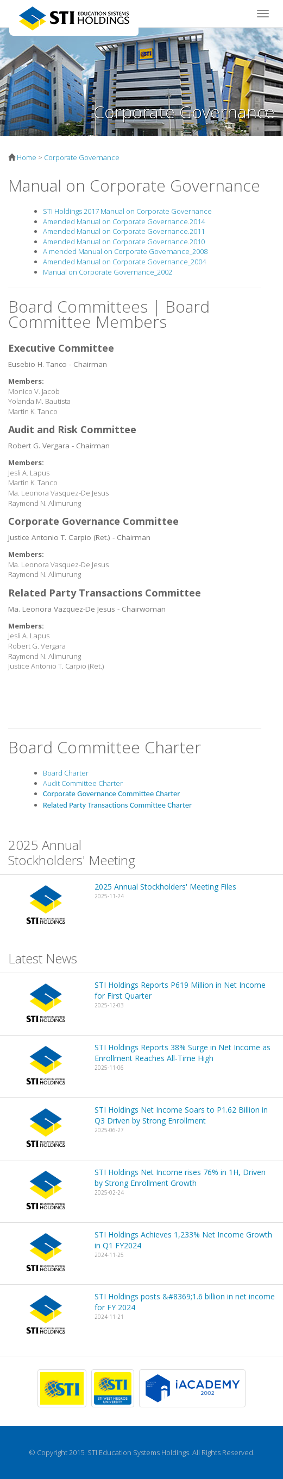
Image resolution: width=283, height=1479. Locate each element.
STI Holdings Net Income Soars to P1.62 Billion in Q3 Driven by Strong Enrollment (181, 1115)
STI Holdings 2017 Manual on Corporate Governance (127, 211)
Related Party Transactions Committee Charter (117, 805)
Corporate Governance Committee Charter (111, 793)
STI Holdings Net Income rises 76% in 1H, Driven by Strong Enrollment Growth (180, 1177)
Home (26, 157)
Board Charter (66, 773)
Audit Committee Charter (83, 783)
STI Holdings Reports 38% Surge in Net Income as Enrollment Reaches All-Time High (183, 1052)
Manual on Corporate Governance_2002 (107, 272)
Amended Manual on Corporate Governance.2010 (124, 241)
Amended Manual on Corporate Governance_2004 (124, 261)
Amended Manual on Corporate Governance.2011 (124, 231)
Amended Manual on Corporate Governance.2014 (124, 221)
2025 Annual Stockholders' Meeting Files (165, 886)
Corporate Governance (82, 157)
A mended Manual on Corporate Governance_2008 (125, 251)
